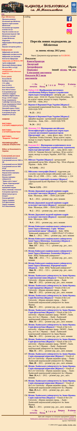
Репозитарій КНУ (8, 198)
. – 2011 (38, 187)
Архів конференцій (8, 63)
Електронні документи (39, 72)
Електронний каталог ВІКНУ (12, 164)
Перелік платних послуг (10, 32)
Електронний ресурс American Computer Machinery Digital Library (11, 94)
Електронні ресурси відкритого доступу (9, 113)
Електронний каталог (9, 158)
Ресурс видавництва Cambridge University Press (11, 101)
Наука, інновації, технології (11, 190)
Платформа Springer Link (11, 110)
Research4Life (7, 79)
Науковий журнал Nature (10, 108)
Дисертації (33, 64)
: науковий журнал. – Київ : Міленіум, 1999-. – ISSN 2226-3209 (51, 193)
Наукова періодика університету (8, 178)
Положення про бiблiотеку (11, 21)
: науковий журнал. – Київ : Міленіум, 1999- (51, 216)
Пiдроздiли (6, 40)
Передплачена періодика (10, 173)
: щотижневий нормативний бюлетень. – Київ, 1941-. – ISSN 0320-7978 (51, 107)
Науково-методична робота (11, 47)
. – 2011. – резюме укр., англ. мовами (47, 222)
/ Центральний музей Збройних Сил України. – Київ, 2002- (51, 181)
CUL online (6, 83)
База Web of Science (9, 90)
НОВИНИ (6, 119)
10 (55, 85)
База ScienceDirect (8, 87)
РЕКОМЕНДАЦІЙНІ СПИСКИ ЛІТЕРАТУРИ (11, 144)
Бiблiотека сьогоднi (9, 36)
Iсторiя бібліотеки (8, 38)
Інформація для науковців (11, 56)
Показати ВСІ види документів (35, 77)
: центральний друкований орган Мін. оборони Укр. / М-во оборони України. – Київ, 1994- (51, 162)
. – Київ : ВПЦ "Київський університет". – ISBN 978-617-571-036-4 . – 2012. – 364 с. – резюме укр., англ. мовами (51, 231)
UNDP (71, 417)
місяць (63, 69)
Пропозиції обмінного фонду (12, 65)
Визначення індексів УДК (11, 34)
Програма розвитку (9, 19)
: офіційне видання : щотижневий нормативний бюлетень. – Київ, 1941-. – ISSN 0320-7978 (49, 118)
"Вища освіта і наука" (10, 181)
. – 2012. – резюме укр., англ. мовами (47, 199)
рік (74, 69)
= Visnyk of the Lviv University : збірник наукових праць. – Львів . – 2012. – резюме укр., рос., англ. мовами (52, 278)
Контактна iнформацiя (10, 59)
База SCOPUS (7, 85)
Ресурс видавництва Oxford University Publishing (11, 105)
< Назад (42, 85)
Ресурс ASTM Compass (10, 98)
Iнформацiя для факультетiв (12, 54)
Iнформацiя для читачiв (10, 52)
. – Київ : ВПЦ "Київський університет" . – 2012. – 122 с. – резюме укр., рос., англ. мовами (50, 268)
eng (2, 14)
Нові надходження (8, 170)
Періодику (32, 69)
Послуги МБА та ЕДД (9, 67)
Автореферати (34, 67)
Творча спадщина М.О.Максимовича (8, 205)
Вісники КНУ (7, 175)
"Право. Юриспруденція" (11, 183)
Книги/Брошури (36, 61)
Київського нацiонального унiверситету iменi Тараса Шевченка (53, 419)
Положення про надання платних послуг (10, 28)
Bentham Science (7, 81)
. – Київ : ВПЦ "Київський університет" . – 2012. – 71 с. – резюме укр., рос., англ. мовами (50, 243)
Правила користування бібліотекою (10, 24)
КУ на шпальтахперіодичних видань (9, 186)
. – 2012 (35, 113)
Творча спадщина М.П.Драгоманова (8, 201)
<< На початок (33, 85)
